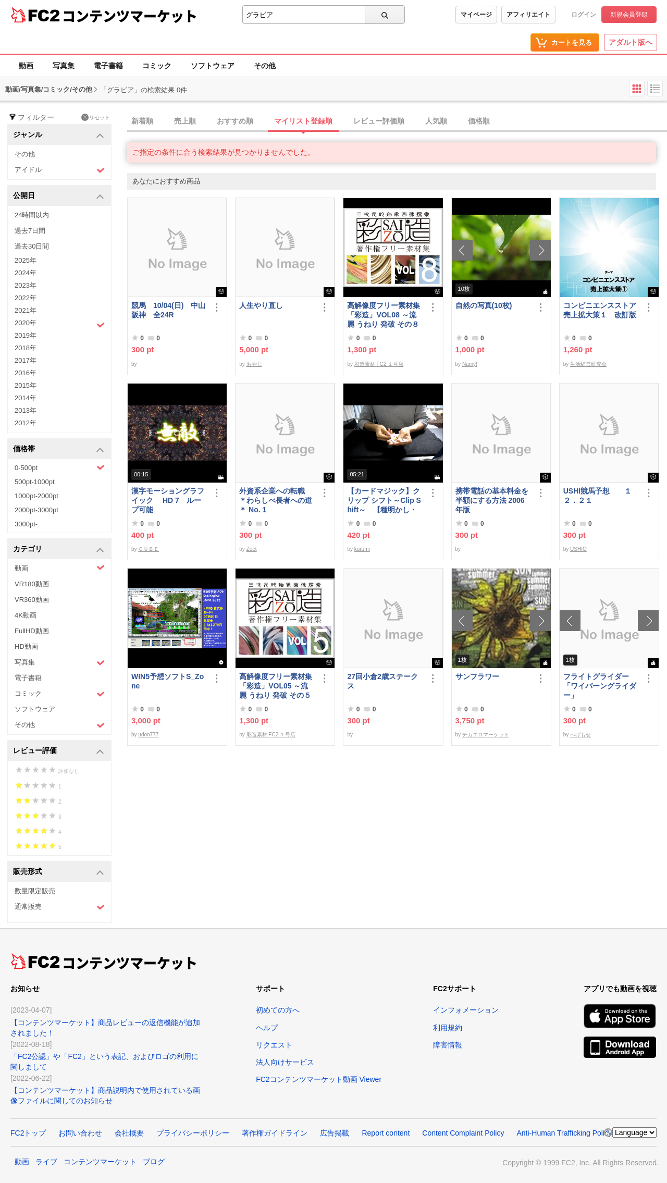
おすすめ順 (235, 121)
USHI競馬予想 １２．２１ (597, 495)
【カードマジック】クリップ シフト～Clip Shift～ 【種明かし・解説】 (384, 500)
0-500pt (60, 467)
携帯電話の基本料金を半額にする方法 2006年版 (491, 500)
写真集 (64, 65)
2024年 (25, 273)
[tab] (397, 121)
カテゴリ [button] (58, 549)
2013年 (25, 410)
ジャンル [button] (58, 135)
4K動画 (25, 615)
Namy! (469, 364)
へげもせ (580, 734)
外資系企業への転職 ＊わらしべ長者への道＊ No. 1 (275, 500)
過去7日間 (30, 231)
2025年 (25, 260)
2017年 (25, 360)
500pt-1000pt (35, 482)
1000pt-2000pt (36, 496)
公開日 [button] (58, 196)
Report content (386, 1133)
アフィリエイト (528, 14)
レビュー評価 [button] (58, 751)
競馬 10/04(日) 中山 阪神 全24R (169, 310)
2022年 (25, 298)
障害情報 (447, 1045)
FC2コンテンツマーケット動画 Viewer (318, 1079)
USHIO (578, 549)
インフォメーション (466, 1010)
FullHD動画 (32, 631)
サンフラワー (477, 676)
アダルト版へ (630, 42)
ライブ (46, 1161)
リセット (95, 117)
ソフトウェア (212, 65)
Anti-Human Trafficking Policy (564, 1133)
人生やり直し (261, 305)
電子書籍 (108, 65)
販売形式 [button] (58, 872)
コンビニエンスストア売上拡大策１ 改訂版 (599, 310)
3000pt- (26, 524)
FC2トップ (28, 1133)
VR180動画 (32, 584)
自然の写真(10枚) (483, 305)
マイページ (476, 14)
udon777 (148, 734)
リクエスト (274, 1045)
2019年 (25, 335)
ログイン (583, 14)
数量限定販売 (35, 891)
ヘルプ (267, 1028)
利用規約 (447, 1028)
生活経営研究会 (588, 364)
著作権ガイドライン (274, 1133)
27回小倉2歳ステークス (382, 681)
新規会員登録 (629, 14)
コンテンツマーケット (129, 16)
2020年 (60, 324)
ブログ (154, 1161)
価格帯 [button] (58, 449)
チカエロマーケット (485, 734)
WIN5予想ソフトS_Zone (167, 681)
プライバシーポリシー (192, 1133)
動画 (26, 65)
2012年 (25, 423)
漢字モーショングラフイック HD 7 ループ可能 (167, 500)
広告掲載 (334, 1133)
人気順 (436, 121)
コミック (156, 65)
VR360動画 (32, 599)
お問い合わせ (80, 1133)
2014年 (25, 398)
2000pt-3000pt (36, 510)
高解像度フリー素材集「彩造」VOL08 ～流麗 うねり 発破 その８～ (383, 315)
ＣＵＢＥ (148, 549)
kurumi (362, 549)
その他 (265, 65)
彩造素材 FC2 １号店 (378, 364)
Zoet (251, 549)
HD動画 (26, 646)
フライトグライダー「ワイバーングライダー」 (599, 685)
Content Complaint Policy (463, 1133)
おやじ (254, 364)
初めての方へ (278, 1010)
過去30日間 (32, 246)
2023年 (25, 285)
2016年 (25, 373)
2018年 (25, 348)
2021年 (25, 310)
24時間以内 (32, 215)
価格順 (479, 121)
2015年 (25, 385)
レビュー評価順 (378, 121)
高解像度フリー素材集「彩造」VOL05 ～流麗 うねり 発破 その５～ (275, 686)
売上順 (185, 121)
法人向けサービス (285, 1062)
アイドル (60, 170)
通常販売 (60, 907)
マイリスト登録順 (303, 121)
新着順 (142, 121)
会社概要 (129, 1133)
